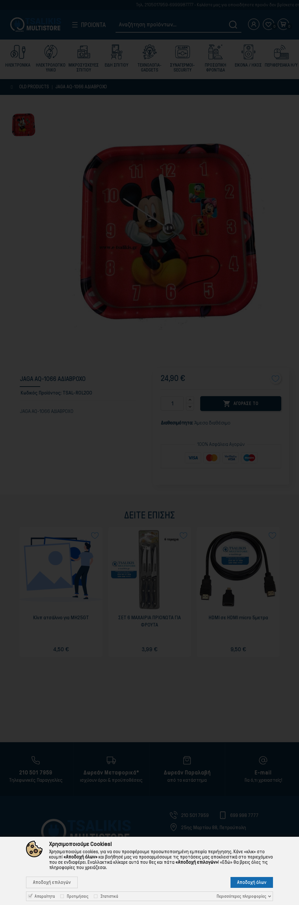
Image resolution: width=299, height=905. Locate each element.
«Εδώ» (226, 862)
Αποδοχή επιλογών (52, 882)
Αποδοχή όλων (251, 882)
